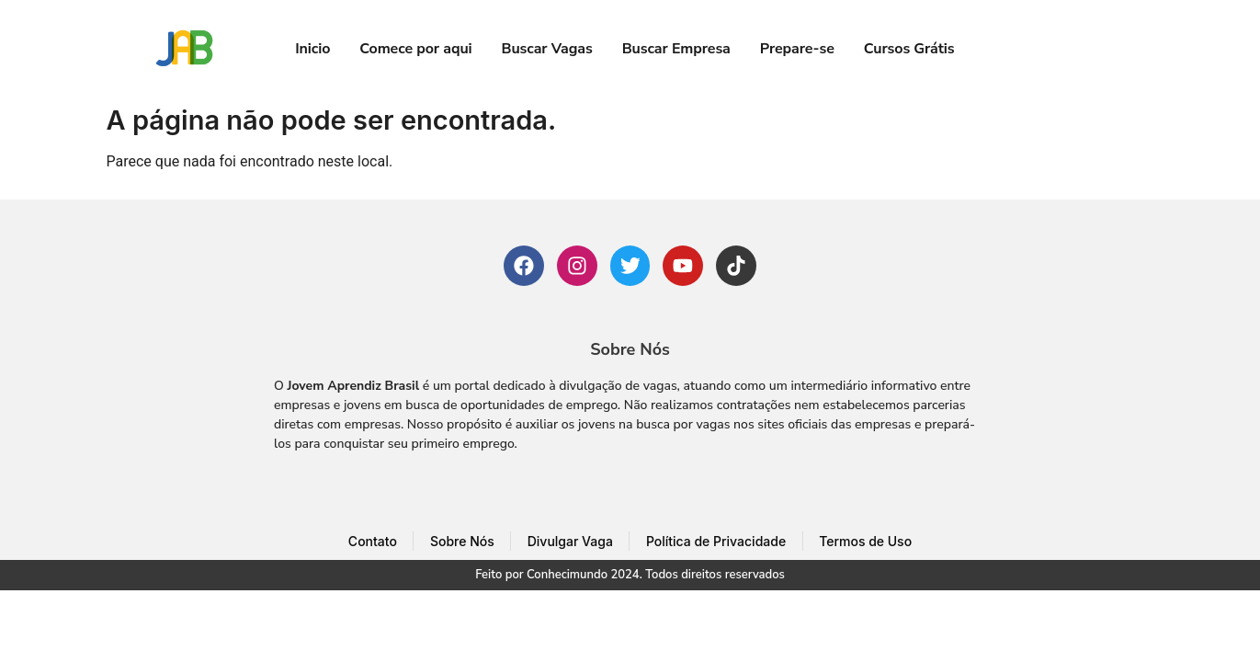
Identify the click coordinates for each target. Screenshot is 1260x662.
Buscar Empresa (676, 49)
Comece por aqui (415, 49)
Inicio (312, 49)
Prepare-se (797, 49)
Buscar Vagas (547, 49)
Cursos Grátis (909, 49)
